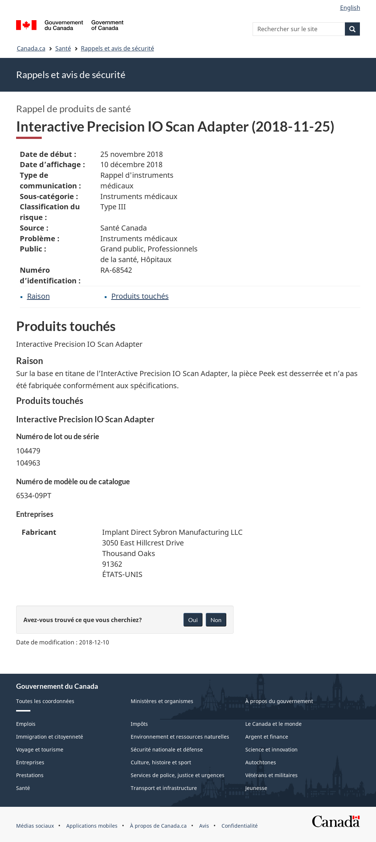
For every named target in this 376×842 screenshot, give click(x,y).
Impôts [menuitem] (139, 723)
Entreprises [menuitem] (30, 762)
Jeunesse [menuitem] (256, 787)
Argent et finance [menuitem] (266, 736)
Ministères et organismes (162, 701)
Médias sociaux (35, 825)
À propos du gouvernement (279, 701)
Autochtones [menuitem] (260, 762)
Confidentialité (239, 825)
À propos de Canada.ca (158, 825)
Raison (38, 296)
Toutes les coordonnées (45, 701)
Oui (193, 619)
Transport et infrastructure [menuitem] (164, 787)
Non (216, 619)
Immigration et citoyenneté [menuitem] (49, 736)
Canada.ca (31, 48)
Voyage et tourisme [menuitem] (39, 749)
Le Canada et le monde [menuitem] (273, 723)
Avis (204, 825)
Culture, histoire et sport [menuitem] (161, 762)
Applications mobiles (92, 825)
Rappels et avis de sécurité (117, 48)
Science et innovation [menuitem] (271, 749)
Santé (63, 48)
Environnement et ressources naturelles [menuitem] (180, 736)
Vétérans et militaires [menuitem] (271, 775)
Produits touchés (140, 296)
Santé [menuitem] (23, 787)
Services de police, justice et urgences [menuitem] (177, 775)
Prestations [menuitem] (30, 775)
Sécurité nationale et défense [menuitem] (167, 749)
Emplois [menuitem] (26, 723)
